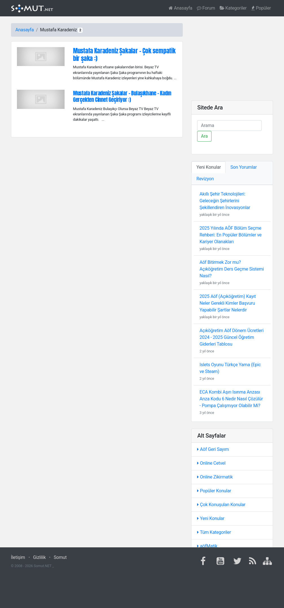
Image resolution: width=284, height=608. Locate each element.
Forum (206, 8)
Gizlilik (39, 557)
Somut (60, 557)
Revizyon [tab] (205, 178)
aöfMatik (207, 546)
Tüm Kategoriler (214, 532)
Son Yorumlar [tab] (243, 167)
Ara (204, 136)
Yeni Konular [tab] (208, 167)
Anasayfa (180, 8)
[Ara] (229, 125)
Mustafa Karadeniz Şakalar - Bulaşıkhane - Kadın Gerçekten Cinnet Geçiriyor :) (122, 96)
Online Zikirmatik (215, 477)
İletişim (18, 557)
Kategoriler (233, 8)
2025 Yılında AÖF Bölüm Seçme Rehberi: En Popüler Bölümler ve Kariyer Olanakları (230, 234)
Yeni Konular (210, 518)
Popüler (261, 8)
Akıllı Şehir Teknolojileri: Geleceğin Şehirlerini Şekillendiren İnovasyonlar (224, 200)
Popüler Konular (214, 490)
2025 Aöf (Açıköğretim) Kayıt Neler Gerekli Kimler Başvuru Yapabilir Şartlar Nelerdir (227, 303)
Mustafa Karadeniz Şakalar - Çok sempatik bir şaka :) (124, 54)
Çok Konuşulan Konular (221, 504)
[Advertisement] (232, 58)
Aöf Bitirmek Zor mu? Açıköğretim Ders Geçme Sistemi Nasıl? (231, 269)
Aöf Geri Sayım (213, 449)
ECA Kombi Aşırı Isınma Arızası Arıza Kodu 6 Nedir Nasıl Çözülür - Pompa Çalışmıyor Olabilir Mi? (231, 398)
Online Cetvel (211, 463)
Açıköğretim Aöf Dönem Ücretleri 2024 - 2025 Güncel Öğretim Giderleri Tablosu (231, 337)
